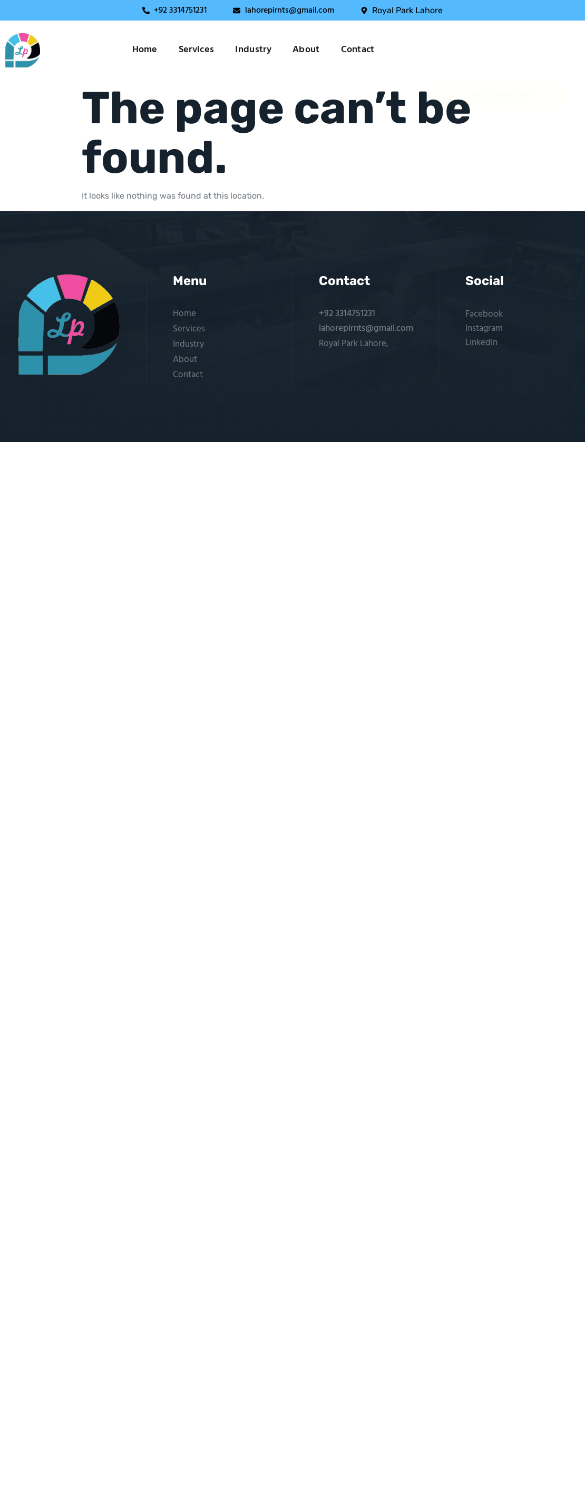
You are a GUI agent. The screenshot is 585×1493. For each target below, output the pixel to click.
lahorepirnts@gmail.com (366, 328)
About (306, 50)
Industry (253, 50)
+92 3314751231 (347, 314)
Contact (358, 50)
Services (196, 50)
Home (145, 50)
